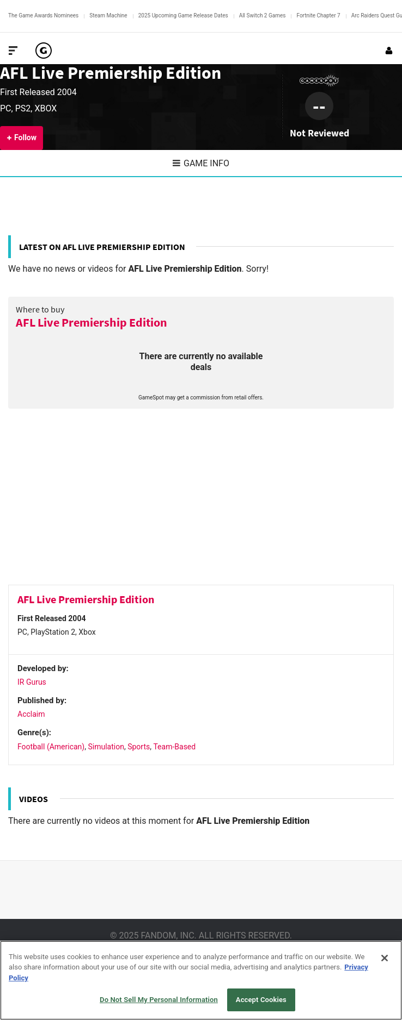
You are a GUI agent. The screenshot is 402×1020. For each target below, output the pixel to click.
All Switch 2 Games (262, 15)
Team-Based (174, 746)
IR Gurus (31, 682)
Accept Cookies (261, 1000)
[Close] (385, 958)
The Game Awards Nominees (43, 15)
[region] (201, 980)
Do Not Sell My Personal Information (159, 1000)
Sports (138, 746)
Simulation (106, 746)
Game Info (201, 163)
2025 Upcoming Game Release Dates (183, 15)
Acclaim (31, 714)
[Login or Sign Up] (389, 50)
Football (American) (50, 746)
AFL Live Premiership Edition (110, 72)
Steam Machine (108, 15)
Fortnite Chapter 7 (318, 15)
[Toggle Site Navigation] (13, 50)
